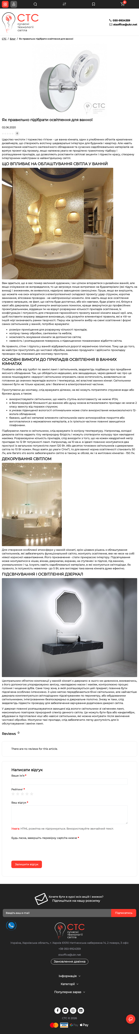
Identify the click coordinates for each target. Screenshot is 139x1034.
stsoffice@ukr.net (123, 24)
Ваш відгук (18, 802)
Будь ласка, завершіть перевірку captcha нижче (44, 838)
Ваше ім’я (17, 775)
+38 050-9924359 (69, 948)
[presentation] (39, 848)
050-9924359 (119, 20)
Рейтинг (17, 789)
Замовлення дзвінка (69, 961)
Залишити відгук (26, 864)
